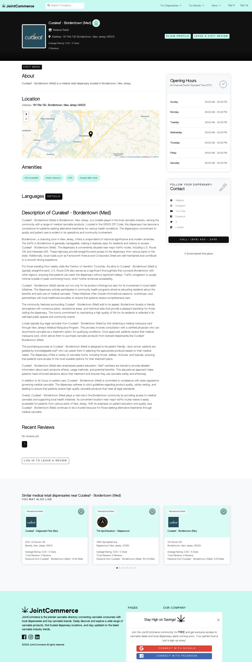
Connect (167, 648)
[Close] (218, 620)
